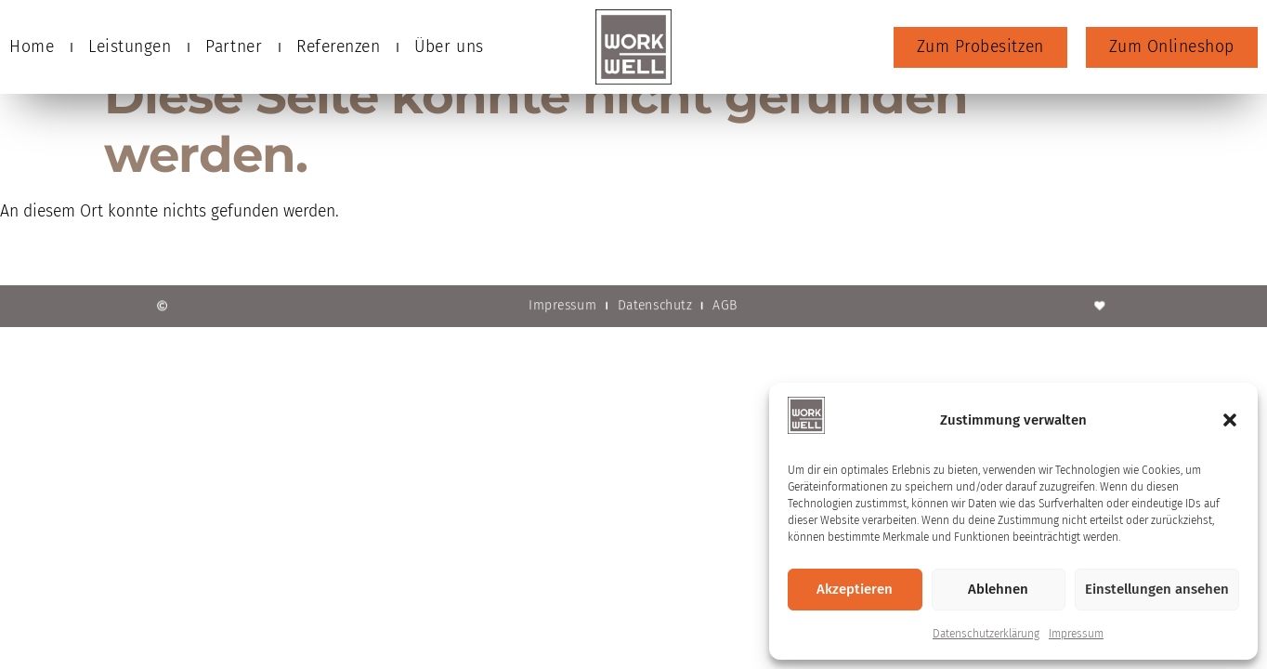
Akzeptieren (854, 589)
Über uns (448, 47)
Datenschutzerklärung (986, 633)
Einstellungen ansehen (1157, 589)
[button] (1230, 420)
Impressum (1076, 633)
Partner (233, 47)
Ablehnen (998, 589)
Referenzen (338, 47)
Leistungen (129, 47)
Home (31, 47)
